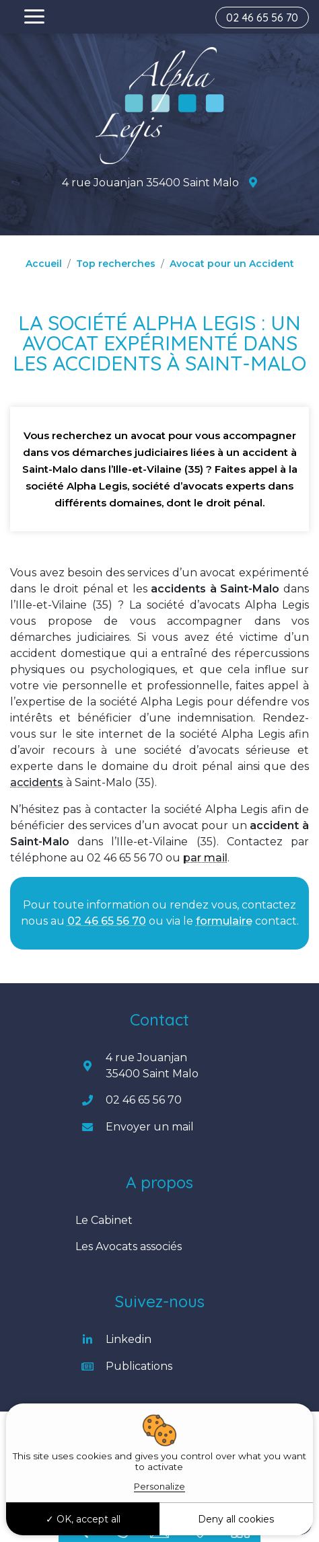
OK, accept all (83, 1519)
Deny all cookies (236, 1519)
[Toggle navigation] (34, 16)
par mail (205, 857)
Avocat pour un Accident (232, 264)
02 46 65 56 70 (262, 17)
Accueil (44, 264)
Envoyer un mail (150, 1126)
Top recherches (115, 264)
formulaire (224, 921)
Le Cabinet (104, 1220)
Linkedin (128, 1339)
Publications (139, 1366)
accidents (36, 782)
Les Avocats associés (128, 1246)
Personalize (159, 1486)
